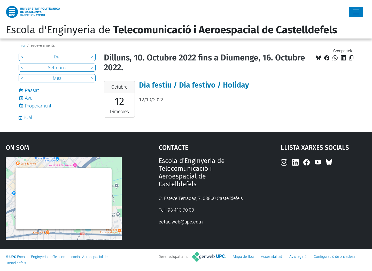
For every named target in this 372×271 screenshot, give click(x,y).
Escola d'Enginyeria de (171, 30)
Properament (38, 106)
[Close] (356, 12)
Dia (57, 56)
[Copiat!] (351, 58)
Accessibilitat (271, 256)
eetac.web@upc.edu (180, 221)
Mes (57, 78)
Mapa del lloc (243, 256)
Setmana (57, 67)
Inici (22, 45)
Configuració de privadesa (334, 256)
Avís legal (296, 256)
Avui (29, 98)
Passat (32, 90)
